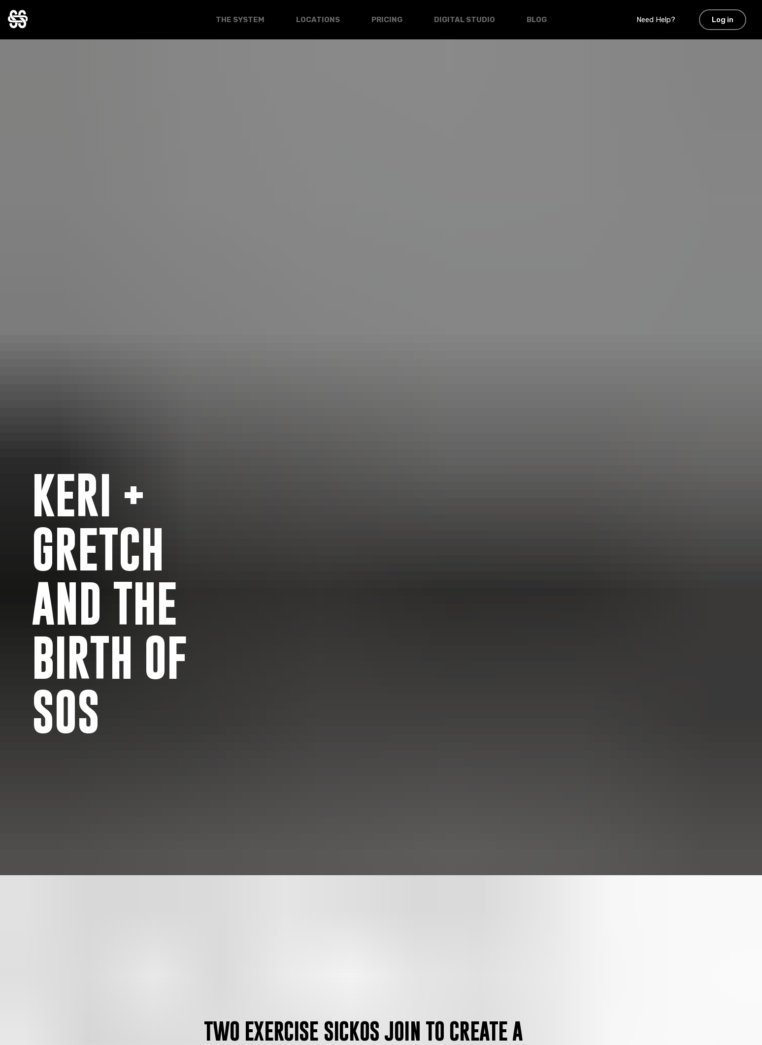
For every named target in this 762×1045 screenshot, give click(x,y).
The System (240, 19)
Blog (537, 19)
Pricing (386, 19)
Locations (318, 19)
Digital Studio (464, 19)
